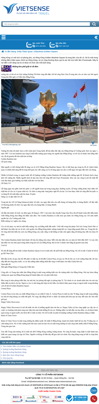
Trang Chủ (32, 8)
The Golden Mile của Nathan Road (17, 346)
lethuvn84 (33, 46)
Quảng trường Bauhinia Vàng (14, 349)
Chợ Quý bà (8, 358)
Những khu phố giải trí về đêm (19, 68)
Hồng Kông (5, 58)
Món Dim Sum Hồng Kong (13, 355)
